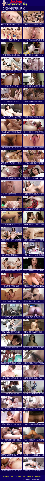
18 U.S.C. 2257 (20, 476)
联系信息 (6, 476)
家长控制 (38, 476)
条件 (12, 476)
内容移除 (30, 476)
